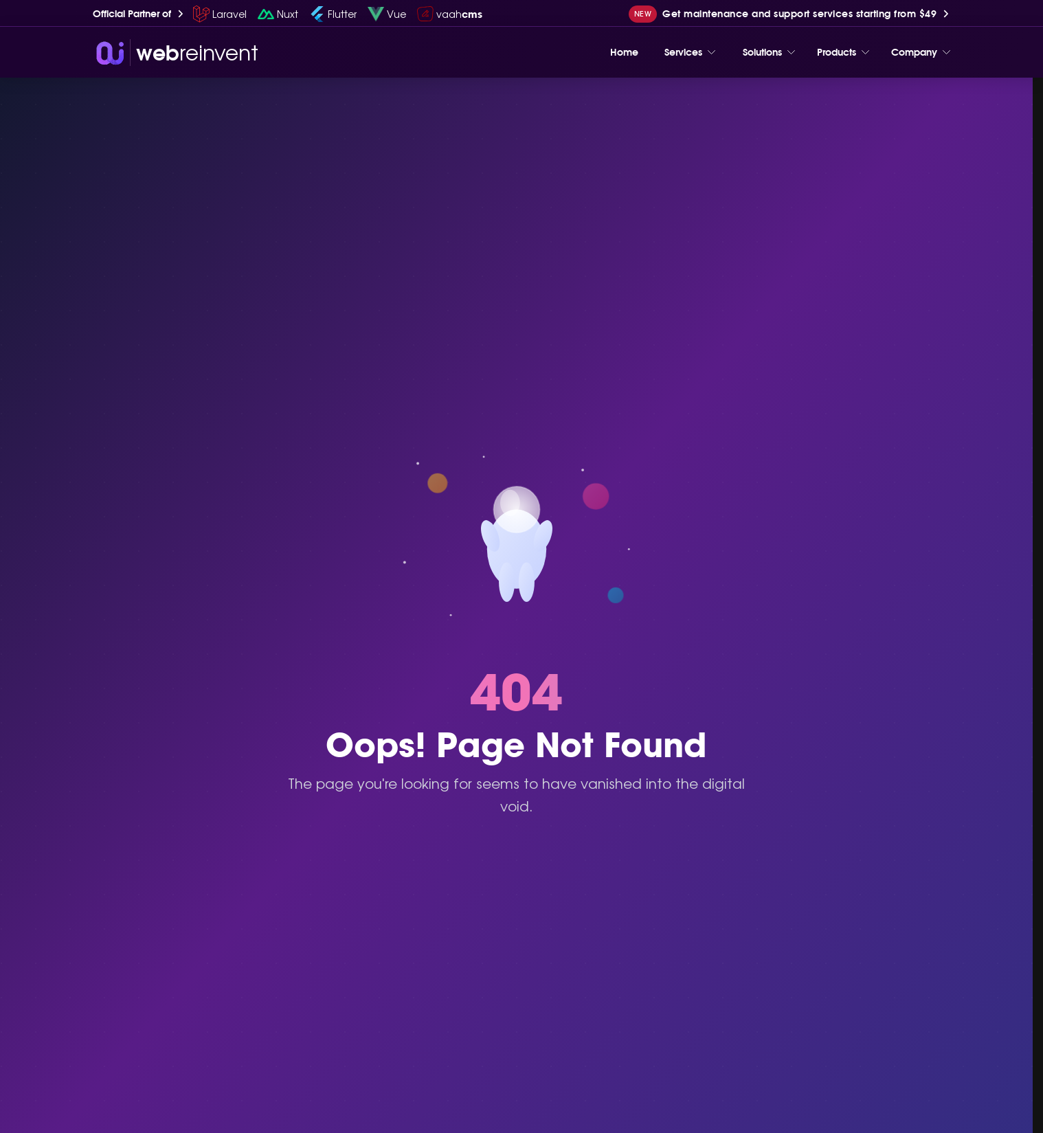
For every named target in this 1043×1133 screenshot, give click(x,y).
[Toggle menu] (711, 52)
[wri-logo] (175, 52)
